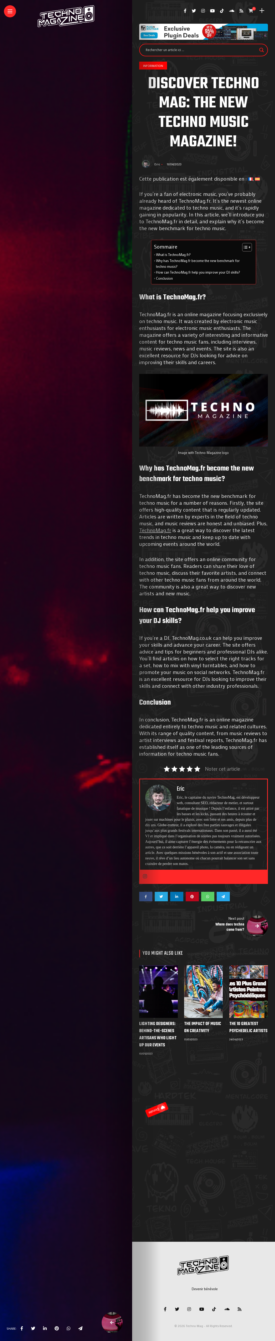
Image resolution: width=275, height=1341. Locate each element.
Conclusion (164, 278)
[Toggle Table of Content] (244, 247)
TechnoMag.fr (155, 530)
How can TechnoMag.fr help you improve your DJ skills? (198, 272)
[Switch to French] (250, 178)
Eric (157, 164)
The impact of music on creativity (202, 1028)
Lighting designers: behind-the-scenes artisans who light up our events (158, 1035)
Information (153, 65)
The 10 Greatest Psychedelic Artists (248, 1028)
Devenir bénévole (205, 1288)
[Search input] (201, 50)
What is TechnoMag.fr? (173, 254)
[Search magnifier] (261, 50)
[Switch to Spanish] (257, 178)
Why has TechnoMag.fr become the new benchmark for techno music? (198, 263)
